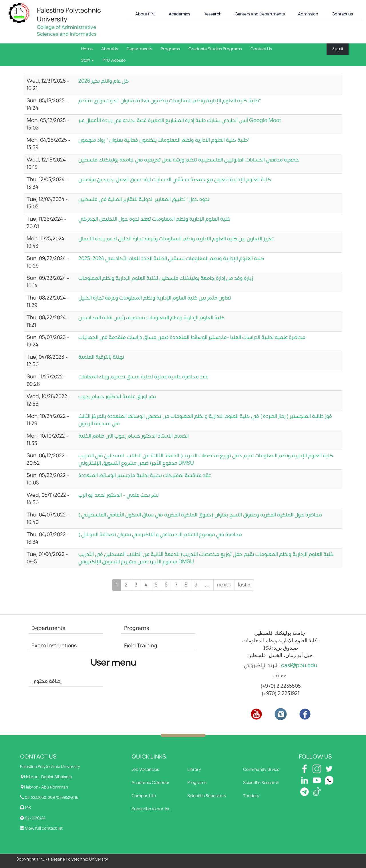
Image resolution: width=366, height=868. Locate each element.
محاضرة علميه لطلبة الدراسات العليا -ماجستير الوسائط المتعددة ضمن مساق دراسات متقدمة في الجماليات (191, 337)
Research (213, 14)
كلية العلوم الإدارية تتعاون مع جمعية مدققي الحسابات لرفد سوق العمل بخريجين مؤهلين (174, 179)
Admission (308, 14)
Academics (179, 14)
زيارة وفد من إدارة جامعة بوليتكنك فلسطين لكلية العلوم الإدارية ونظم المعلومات (165, 278)
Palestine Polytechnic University (69, 15)
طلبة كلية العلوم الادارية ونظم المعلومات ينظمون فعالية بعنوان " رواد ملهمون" (164, 140)
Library (194, 769)
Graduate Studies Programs (215, 49)
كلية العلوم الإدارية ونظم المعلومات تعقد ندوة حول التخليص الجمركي (154, 219)
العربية (337, 49)
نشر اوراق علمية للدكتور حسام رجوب (117, 396)
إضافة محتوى (46, 681)
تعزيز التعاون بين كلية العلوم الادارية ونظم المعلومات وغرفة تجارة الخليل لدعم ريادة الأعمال (176, 239)
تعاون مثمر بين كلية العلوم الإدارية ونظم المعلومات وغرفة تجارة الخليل (154, 298)
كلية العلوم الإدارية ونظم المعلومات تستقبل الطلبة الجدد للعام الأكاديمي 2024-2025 (171, 258)
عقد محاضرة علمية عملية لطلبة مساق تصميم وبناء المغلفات (143, 377)
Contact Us (261, 49)
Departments (139, 49)
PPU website (114, 60)
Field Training (140, 646)
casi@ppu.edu (299, 665)
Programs (170, 49)
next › (224, 585)
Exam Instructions (54, 646)
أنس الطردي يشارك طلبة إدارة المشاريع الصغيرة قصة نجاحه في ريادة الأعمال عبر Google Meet (179, 120)
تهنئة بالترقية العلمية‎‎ (101, 357)
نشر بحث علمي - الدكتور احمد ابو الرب (118, 495)
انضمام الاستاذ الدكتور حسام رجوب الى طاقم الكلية (133, 436)
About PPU (145, 14)
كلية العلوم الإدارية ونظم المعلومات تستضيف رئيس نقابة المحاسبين (151, 318)
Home (87, 49)
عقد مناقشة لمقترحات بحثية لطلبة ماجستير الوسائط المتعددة (144, 475)
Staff (87, 60)
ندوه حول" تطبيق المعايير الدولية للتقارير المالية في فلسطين (143, 199)
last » (244, 585)
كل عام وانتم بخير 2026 (103, 81)
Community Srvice (261, 769)
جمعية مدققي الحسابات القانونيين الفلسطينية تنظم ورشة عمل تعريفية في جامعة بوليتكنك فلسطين (188, 160)
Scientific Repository (206, 796)
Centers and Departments (260, 14)
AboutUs (109, 49)
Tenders (251, 796)
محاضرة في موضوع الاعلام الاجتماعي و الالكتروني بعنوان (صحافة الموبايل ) (160, 534)
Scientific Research (261, 782)
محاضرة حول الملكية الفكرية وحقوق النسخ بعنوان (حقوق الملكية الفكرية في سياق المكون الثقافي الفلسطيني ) (200, 515)
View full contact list (44, 828)
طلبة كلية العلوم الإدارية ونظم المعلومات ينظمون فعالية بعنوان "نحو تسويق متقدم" (169, 101)
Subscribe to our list (151, 809)
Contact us (342, 14)
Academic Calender (151, 782)
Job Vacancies (145, 769)
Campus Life (144, 796)
